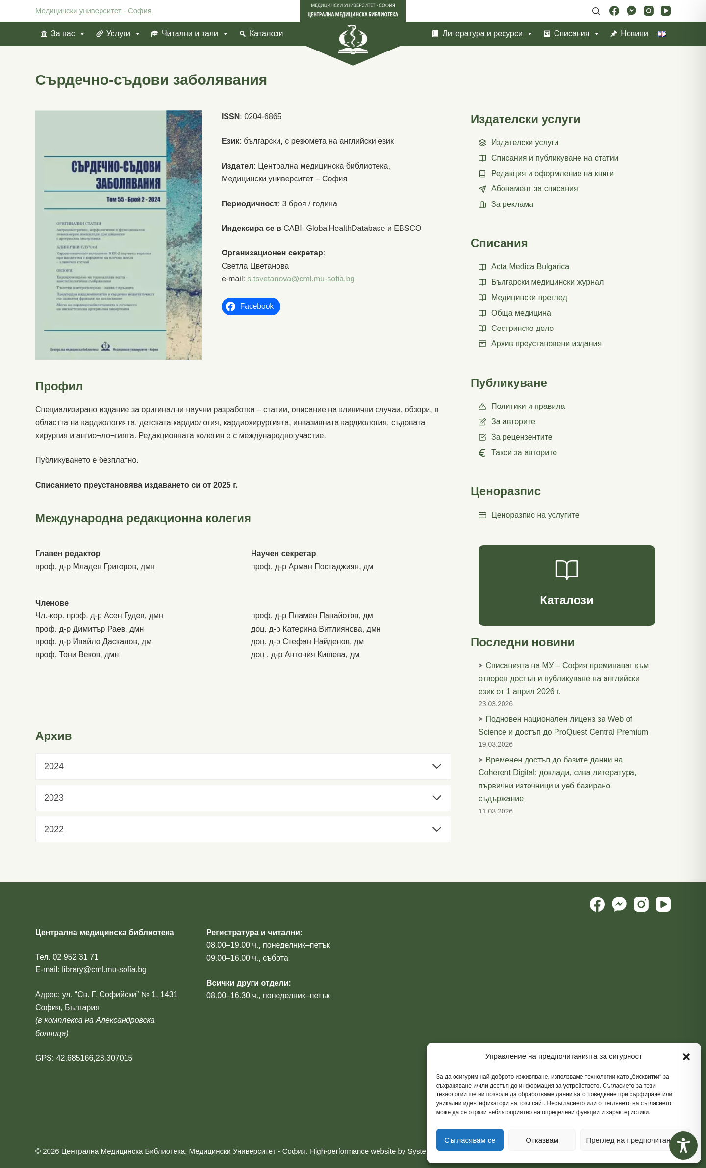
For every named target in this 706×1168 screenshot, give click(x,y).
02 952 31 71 (75, 957)
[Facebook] (614, 11)
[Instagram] (649, 11)
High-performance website (353, 1151)
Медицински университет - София (93, 10)
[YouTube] (666, 11)
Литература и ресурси (487, 34)
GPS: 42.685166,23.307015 (83, 1058)
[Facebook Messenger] (631, 11)
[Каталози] (567, 585)
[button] (686, 1057)
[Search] (596, 11)
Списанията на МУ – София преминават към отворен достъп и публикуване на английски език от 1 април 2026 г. (564, 678)
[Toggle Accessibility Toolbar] (683, 1145)
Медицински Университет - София (247, 1151)
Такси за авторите (524, 452)
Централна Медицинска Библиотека (123, 1151)
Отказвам (542, 1140)
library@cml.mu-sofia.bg (104, 969)
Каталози (266, 33)
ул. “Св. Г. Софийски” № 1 (109, 994)
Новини (634, 33)
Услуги (123, 34)
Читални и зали (195, 34)
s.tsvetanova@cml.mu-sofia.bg (300, 279)
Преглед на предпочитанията (636, 1140)
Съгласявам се (470, 1140)
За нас (68, 34)
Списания (577, 34)
